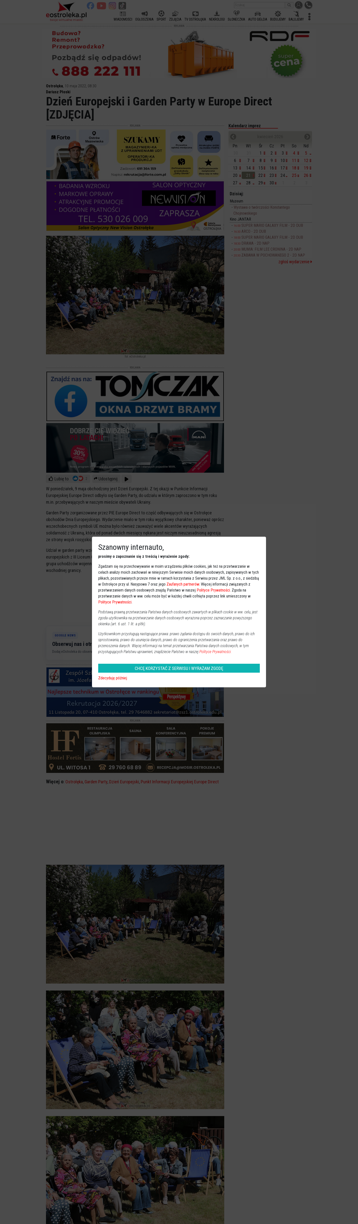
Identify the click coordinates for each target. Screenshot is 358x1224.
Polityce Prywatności (213, 590)
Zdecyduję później (112, 678)
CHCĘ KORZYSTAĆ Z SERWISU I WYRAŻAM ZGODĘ (179, 668)
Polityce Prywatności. (215, 651)
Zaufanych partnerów (183, 584)
